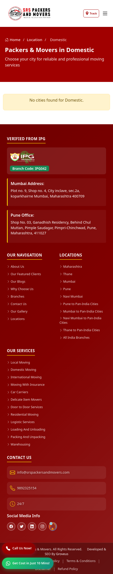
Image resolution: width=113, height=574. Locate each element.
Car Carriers (17, 391)
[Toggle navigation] (105, 13)
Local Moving (18, 361)
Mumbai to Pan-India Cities (81, 311)
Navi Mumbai (71, 296)
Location (35, 39)
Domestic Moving (21, 369)
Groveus (62, 552)
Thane (65, 274)
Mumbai (67, 281)
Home (13, 39)
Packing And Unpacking (26, 435)
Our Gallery (17, 311)
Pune (65, 288)
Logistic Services (21, 420)
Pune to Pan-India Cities (79, 303)
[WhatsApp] (28, 563)
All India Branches (74, 337)
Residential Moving (23, 413)
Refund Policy (68, 567)
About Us (15, 266)
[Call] (18, 548)
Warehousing (18, 443)
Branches (16, 296)
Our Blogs (16, 281)
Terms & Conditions (80, 559)
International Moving (24, 376)
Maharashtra (70, 266)
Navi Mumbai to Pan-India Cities (80, 319)
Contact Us (17, 303)
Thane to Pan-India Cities (79, 329)
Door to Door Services (25, 406)
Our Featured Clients (24, 274)
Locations (16, 318)
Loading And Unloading (26, 428)
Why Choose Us (20, 288)
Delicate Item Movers (24, 398)
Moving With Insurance (26, 384)
